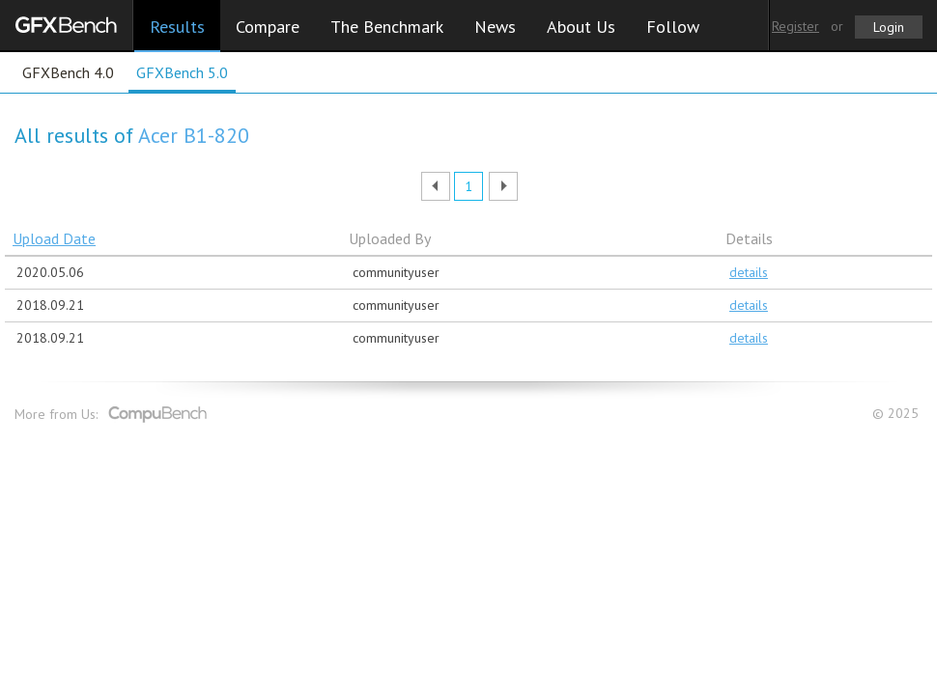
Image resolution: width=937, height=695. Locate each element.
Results (177, 26)
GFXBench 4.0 (68, 72)
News (495, 26)
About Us (581, 26)
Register (795, 26)
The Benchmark (386, 26)
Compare (267, 26)
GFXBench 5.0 (182, 72)
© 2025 (897, 413)
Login (888, 27)
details (748, 272)
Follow (672, 26)
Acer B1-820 (193, 135)
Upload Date (54, 238)
